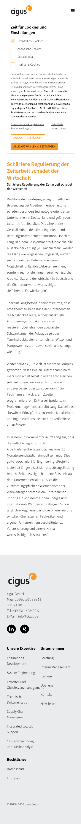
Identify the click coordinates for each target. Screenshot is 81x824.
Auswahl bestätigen (28, 138)
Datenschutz (15, 769)
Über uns (47, 685)
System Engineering (21, 672)
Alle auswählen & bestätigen (34, 146)
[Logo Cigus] (21, 10)
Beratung (47, 658)
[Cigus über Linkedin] (11, 629)
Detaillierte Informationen (58, 127)
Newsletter (48, 703)
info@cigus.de (28, 616)
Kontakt (46, 694)
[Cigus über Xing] (24, 629)
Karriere (46, 676)
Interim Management (55, 667)
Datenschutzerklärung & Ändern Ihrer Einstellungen (27, 127)
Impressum (14, 778)
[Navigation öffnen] (72, 10)
